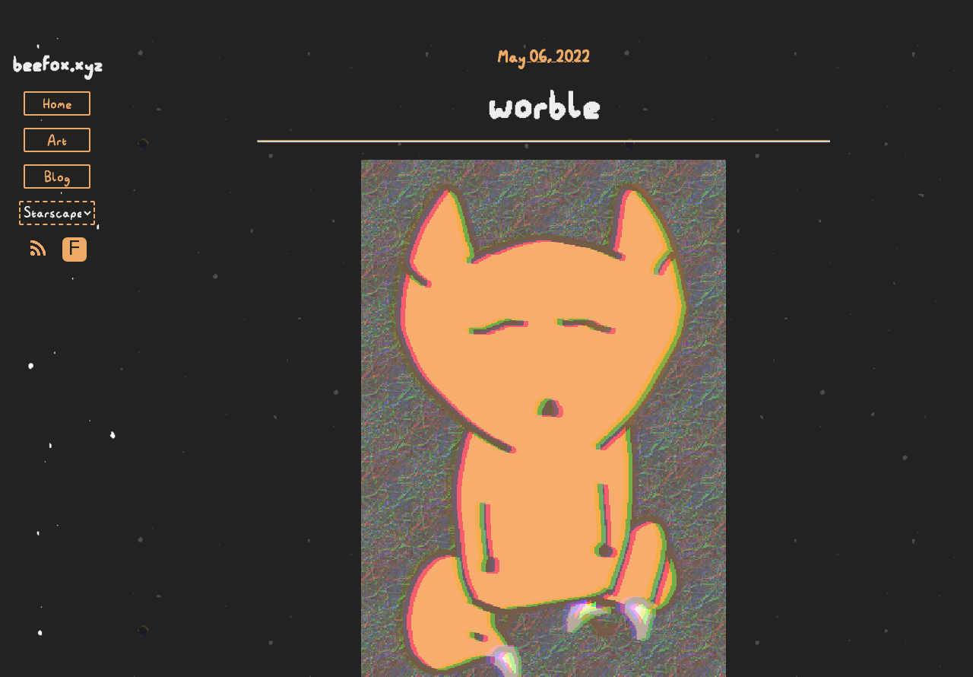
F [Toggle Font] (74, 249)
